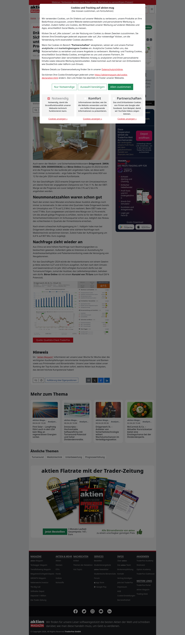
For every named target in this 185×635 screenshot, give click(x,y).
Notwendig (60, 98)
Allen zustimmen (120, 87)
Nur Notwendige (64, 87)
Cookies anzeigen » (58, 118)
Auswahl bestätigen (92, 87)
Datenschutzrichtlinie (112, 69)
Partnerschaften (129, 98)
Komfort (94, 98)
